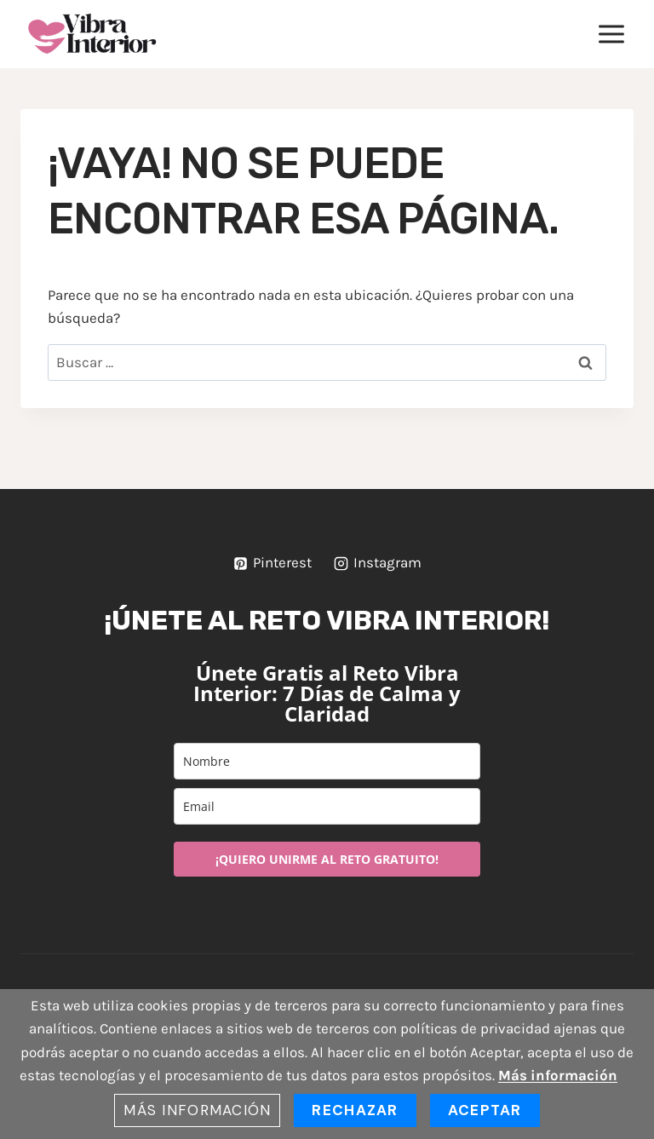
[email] (327, 806)
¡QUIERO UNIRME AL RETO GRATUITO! (327, 859)
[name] (327, 761)
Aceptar (485, 1110)
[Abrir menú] (611, 34)
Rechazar (355, 1110)
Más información (557, 1075)
